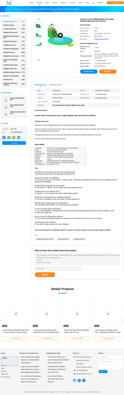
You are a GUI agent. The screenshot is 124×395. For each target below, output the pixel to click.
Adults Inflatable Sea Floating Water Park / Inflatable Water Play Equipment (30, 360)
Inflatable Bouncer (14, 52)
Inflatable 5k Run (14, 25)
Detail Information (40, 85)
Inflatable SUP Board (14, 41)
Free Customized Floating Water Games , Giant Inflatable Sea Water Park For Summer (31, 379)
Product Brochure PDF (101, 39)
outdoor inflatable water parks (44, 239)
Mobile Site (4, 374)
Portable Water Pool (14, 29)
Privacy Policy (5, 377)
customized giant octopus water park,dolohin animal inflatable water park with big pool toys (46, 332)
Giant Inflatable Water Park (17, 105)
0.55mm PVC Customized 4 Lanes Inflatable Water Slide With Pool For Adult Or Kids (58, 360)
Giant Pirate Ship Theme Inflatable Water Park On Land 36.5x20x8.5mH (76, 332)
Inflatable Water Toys (14, 69)
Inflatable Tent (14, 80)
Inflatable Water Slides (14, 65)
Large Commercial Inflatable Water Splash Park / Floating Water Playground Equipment (30, 369)
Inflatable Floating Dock (14, 49)
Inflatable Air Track (14, 45)
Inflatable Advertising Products (14, 84)
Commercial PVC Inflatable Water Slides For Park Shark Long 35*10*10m (56, 369)
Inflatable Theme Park (14, 32)
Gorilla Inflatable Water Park (17, 99)
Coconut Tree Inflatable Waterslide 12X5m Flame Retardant (56, 379)
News (3, 368)
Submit (45, 274)
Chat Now (115, 3)
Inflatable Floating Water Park (14, 37)
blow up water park (63, 239)
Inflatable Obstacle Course (14, 72)
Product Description (55, 85)
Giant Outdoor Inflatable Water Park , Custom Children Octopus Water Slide (16, 332)
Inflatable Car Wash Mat (14, 76)
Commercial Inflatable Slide (14, 60)
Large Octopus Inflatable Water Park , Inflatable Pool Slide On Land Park (107, 332)
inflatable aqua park (79, 239)
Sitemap (3, 371)
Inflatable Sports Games (14, 56)
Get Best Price (89, 72)
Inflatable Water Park (14, 22)
